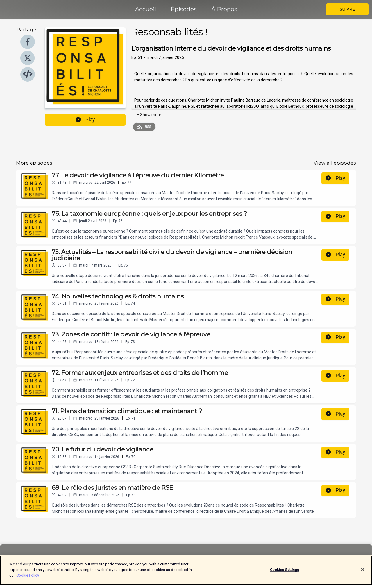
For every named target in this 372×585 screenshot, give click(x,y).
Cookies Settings (284, 572)
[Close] (362, 572)
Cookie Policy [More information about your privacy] (27, 578)
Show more (148, 114)
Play (85, 120)
